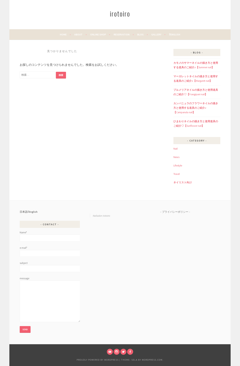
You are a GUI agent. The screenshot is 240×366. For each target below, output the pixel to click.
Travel (176, 174)
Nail (175, 148)
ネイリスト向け (182, 182)
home (63, 34)
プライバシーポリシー (175, 211)
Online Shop (98, 34)
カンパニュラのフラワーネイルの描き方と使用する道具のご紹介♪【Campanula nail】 (195, 108)
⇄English (174, 34)
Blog (140, 34)
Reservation (122, 34)
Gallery (156, 34)
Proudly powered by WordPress (98, 359)
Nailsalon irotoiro (101, 215)
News (176, 157)
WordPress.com (152, 359)
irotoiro (120, 13)
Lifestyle (177, 165)
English (33, 211)
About (78, 34)
